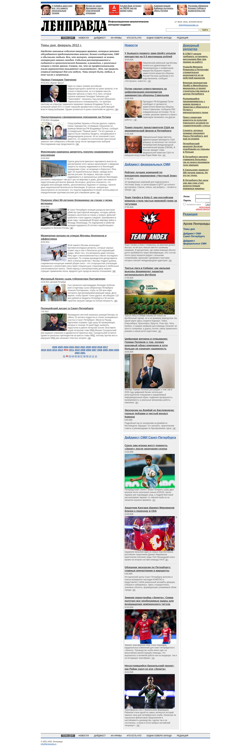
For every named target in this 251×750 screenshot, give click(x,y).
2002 (77, 353)
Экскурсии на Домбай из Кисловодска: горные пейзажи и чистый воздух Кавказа (149, 413)
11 (93, 356)
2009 (82, 350)
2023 (71, 347)
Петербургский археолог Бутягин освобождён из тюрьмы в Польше (196, 147)
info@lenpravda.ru (188, 25)
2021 (82, 347)
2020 (88, 347)
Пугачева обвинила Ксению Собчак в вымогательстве (198, 8)
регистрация (204, 207)
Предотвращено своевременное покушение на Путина (76, 116)
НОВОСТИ (84, 38)
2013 (60, 350)
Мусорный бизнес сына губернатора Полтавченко (73, 278)
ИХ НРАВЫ (116, 38)
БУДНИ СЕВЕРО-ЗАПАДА (159, 38)
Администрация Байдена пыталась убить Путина (164, 8)
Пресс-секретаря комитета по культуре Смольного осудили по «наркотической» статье (196, 121)
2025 (60, 347)
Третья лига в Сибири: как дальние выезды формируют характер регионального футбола (147, 271)
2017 (105, 347)
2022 (77, 347)
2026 (54, 347)
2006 (99, 350)
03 (70, 356)
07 (81, 356)
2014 (54, 350)
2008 (88, 350)
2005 (105, 350)
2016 (43, 350)
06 (78, 356)
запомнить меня (194, 204)
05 (76, 356)
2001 (82, 353)
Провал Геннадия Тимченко (58, 79)
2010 (77, 350)
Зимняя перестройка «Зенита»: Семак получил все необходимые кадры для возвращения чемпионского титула (149, 600)
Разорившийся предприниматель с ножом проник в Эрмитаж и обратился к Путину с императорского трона (196, 105)
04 (73, 356)
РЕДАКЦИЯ (183, 38)
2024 (65, 347)
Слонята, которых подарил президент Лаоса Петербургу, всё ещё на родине (195, 134)
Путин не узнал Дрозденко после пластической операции (94, 9)
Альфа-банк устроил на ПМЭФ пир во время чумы (130, 8)
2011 (71, 350)
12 (96, 356)
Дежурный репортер (191, 47)
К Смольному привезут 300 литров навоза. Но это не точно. (196, 173)
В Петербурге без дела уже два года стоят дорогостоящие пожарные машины (195, 184)
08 (84, 356)
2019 (94, 347)
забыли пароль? (203, 209)
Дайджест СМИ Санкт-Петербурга (150, 437)
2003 (116, 350)
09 (87, 356)
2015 (49, 350)
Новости (131, 45)
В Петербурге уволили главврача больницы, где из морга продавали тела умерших (196, 160)
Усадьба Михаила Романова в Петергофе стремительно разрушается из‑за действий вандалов (195, 72)
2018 (99, 347)
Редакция (190, 214)
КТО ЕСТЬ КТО (134, 38)
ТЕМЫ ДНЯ (68, 38)
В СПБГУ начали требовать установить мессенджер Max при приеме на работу (195, 57)
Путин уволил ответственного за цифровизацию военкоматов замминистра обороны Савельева (147, 92)
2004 (111, 350)
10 (90, 356)
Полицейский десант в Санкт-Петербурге (67, 308)
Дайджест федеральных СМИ (147, 164)
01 (64, 356)
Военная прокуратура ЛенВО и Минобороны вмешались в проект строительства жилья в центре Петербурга (196, 88)
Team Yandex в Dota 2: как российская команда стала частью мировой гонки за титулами (151, 200)
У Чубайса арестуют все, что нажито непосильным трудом (62, 9)
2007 (94, 350)
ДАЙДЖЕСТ (100, 38)
